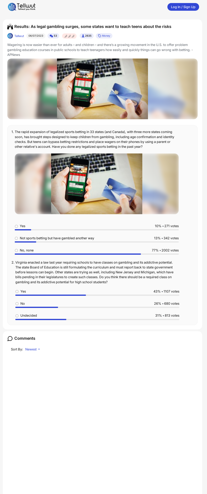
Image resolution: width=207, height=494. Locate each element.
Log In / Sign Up (183, 7)
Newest (31, 349)
